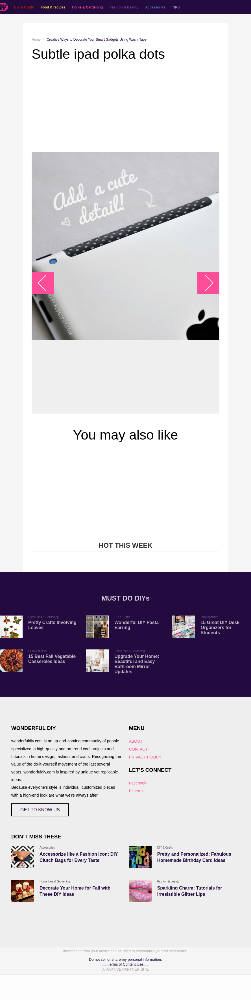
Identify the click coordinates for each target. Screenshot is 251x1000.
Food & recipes (53, 7)
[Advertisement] (125, 107)
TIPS (176, 7)
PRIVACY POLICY (145, 757)
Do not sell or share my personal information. (125, 959)
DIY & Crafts (24, 7)
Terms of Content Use (125, 964)
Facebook (137, 783)
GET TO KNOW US (40, 809)
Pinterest (137, 791)
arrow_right (205, 283)
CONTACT (138, 749)
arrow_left (46, 283)
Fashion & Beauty (124, 7)
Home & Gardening (87, 7)
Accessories (155, 7)
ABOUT (136, 741)
